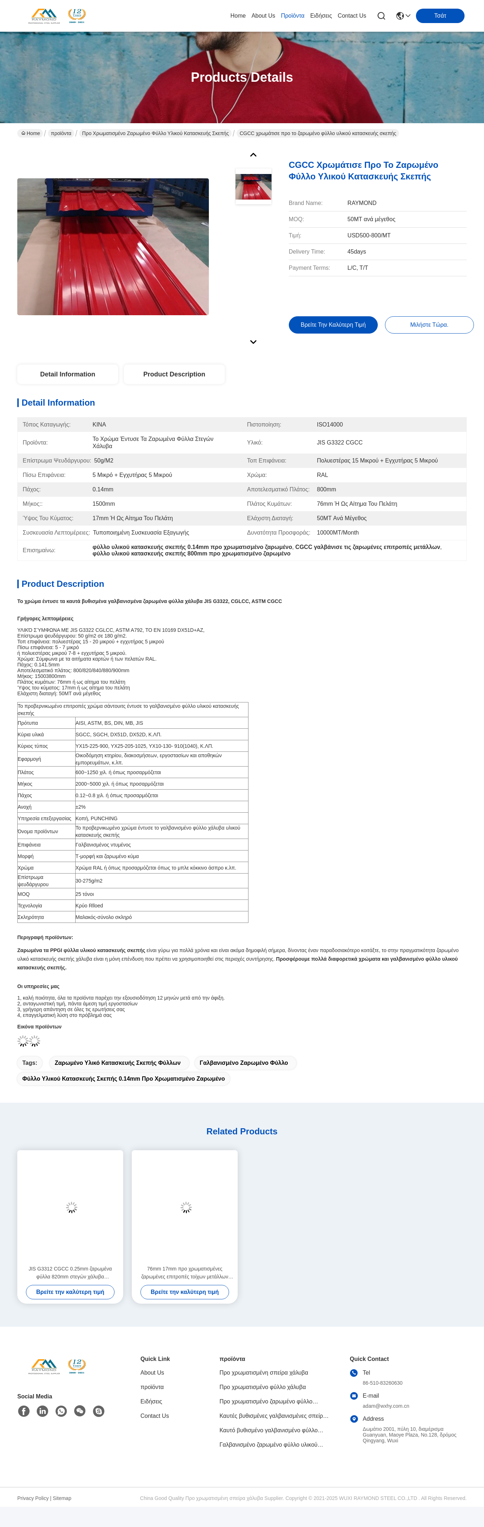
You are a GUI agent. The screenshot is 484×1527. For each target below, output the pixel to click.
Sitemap (62, 1498)
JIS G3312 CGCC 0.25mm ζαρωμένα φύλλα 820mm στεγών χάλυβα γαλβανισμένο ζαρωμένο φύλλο (70, 1273)
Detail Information (67, 374)
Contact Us (352, 16)
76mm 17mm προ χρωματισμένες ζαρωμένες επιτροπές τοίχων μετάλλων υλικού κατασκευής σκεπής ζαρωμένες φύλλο (184, 1273)
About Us (263, 16)
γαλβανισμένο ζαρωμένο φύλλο (244, 1063)
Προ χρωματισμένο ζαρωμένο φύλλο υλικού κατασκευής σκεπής (155, 133)
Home (238, 16)
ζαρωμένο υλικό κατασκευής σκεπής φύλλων (118, 1063)
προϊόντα (292, 16)
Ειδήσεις (321, 16)
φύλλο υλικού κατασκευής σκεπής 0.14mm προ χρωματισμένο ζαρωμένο (123, 1079)
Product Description (174, 374)
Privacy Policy (33, 1498)
